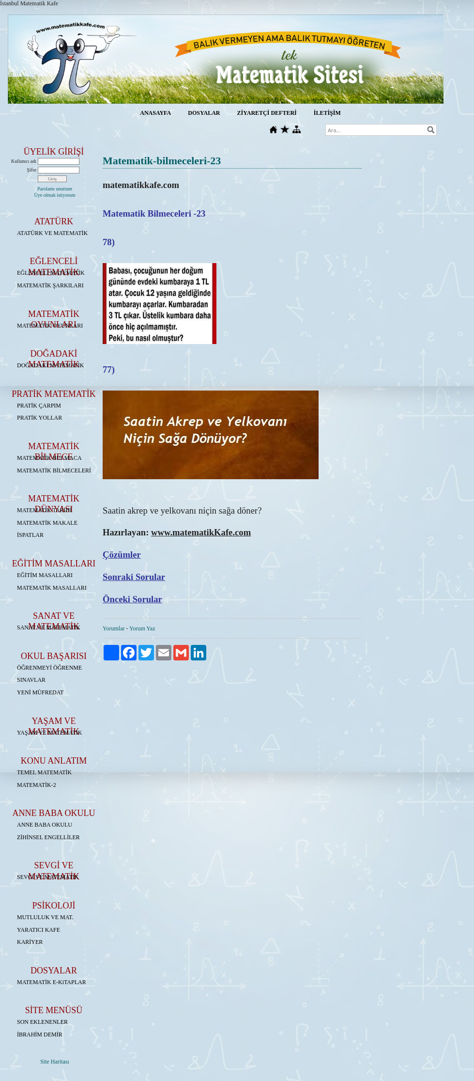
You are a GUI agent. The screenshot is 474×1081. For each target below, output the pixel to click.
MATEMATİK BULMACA (49, 457)
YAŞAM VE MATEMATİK (49, 732)
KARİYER (30, 942)
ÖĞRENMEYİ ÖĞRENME (49, 667)
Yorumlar (113, 628)
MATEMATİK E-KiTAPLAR (51, 982)
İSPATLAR (30, 535)
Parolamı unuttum (54, 188)
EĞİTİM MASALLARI (45, 575)
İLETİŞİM (327, 113)
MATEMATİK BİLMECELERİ (54, 470)
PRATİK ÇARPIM (39, 405)
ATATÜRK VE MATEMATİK (52, 233)
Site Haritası (54, 1061)
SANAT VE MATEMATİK (48, 627)
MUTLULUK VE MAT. (45, 917)
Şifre (31, 169)
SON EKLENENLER (42, 1021)
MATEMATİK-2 (36, 785)
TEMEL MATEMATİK (44, 772)
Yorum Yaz (142, 628)
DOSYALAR (204, 113)
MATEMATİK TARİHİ (44, 510)
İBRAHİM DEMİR (39, 1034)
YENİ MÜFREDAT (40, 692)
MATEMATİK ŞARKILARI (50, 285)
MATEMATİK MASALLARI (52, 587)
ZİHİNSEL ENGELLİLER (48, 837)
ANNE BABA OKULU (44, 824)
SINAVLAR (31, 679)
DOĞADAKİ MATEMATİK (50, 365)
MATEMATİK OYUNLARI (50, 325)
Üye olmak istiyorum (55, 195)
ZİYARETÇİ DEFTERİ (266, 113)
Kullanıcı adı (23, 161)
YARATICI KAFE (38, 929)
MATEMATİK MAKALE (47, 522)
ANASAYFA (155, 113)
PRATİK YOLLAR (39, 417)
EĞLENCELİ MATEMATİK (51, 272)
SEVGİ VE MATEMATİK (48, 877)
